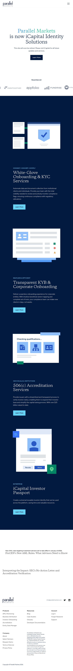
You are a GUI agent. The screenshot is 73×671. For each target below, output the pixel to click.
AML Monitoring (8, 614)
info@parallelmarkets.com (54, 600)
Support (54, 620)
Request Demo (8, 642)
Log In (53, 614)
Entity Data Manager (10, 626)
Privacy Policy (7, 648)
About (5, 636)
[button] (68, 3)
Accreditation (7, 623)
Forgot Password (57, 617)
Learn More (19, 207)
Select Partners (8, 639)
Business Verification (10, 617)
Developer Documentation (36, 623)
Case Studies (31, 617)
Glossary (30, 620)
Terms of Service (8, 645)
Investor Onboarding (10, 620)
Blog (28, 614)
